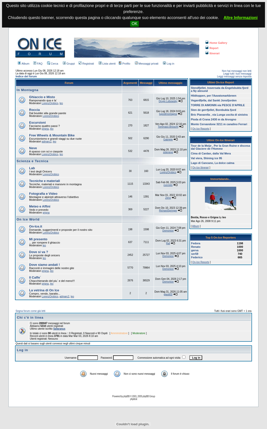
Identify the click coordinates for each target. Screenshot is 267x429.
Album (23, 63)
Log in (168, 63)
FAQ (38, 63)
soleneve (168, 152)
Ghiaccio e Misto (42, 97)
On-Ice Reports (200, 128)
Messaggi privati (146, 63)
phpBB (126, 396)
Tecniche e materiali (44, 181)
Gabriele (168, 139)
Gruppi (69, 63)
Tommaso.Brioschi (168, 126)
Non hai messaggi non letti (236, 71)
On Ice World (28, 219)
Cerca (52, 63)
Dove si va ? (38, 252)
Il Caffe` (35, 277)
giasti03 (168, 294)
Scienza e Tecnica (32, 161)
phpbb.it (133, 399)
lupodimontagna (168, 114)
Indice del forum (26, 76)
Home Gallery (216, 42)
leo (61, 103)
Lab (32, 168)
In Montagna (28, 90)
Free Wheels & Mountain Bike (52, 135)
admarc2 (47, 141)
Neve (33, 148)
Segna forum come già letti (30, 311)
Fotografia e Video (43, 193)
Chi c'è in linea (30, 317)
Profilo (124, 63)
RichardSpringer (168, 210)
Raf (168, 243)
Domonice (168, 230)
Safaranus (59, 328)
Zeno (168, 197)
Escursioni (37, 122)
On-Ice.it (35, 226)
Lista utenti (107, 63)
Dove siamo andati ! (44, 265)
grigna (45, 128)
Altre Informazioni (241, 18)
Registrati (86, 63)
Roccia (34, 110)
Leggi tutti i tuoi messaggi (237, 73)
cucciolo (167, 185)
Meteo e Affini (39, 206)
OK (134, 24)
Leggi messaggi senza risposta (234, 76)
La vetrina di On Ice (44, 290)
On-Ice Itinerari (200, 167)
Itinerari (212, 53)
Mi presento (38, 239)
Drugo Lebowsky (168, 101)
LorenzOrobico (50, 103)
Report (211, 48)
